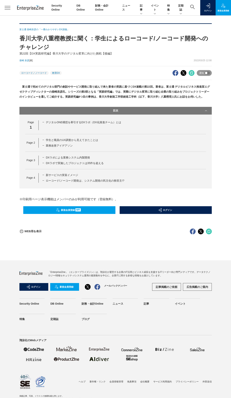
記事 (141, 8)
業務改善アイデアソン (59, 145)
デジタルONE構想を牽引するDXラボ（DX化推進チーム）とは (83, 122)
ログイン (165, 210)
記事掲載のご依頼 (166, 356)
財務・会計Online (92, 373)
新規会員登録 (68, 210)
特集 (168, 8)
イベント (155, 8)
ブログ (86, 388)
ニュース (118, 373)
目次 (160, 111)
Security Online (29, 373)
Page (31, 142)
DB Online (56, 373)
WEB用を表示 (30, 300)
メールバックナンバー (115, 355)
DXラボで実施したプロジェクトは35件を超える (75, 163)
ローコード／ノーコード (34, 73)
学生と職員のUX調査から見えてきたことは (72, 140)
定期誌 (180, 8)
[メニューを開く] (7, 7)
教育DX (56, 73)
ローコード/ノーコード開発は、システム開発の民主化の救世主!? (85, 180)
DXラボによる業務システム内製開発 (68, 157)
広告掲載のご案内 (197, 356)
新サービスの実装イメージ (62, 175)
